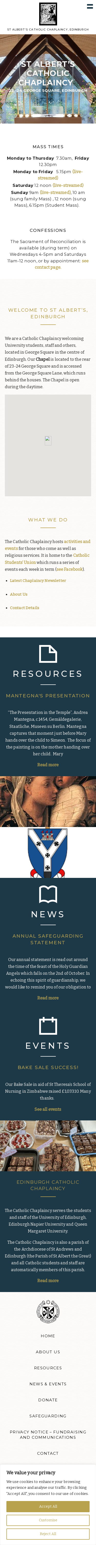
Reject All (48, 1534)
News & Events (48, 1384)
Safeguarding (47, 1416)
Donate (48, 1400)
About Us (18, 594)
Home (48, 1336)
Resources (48, 1368)
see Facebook (70, 569)
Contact (48, 1453)
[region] (48, 1504)
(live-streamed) (68, 185)
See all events (48, 1109)
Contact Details (24, 608)
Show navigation (90, 6)
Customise (48, 1520)
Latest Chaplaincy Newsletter (38, 580)
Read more (48, 764)
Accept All (48, 1506)
